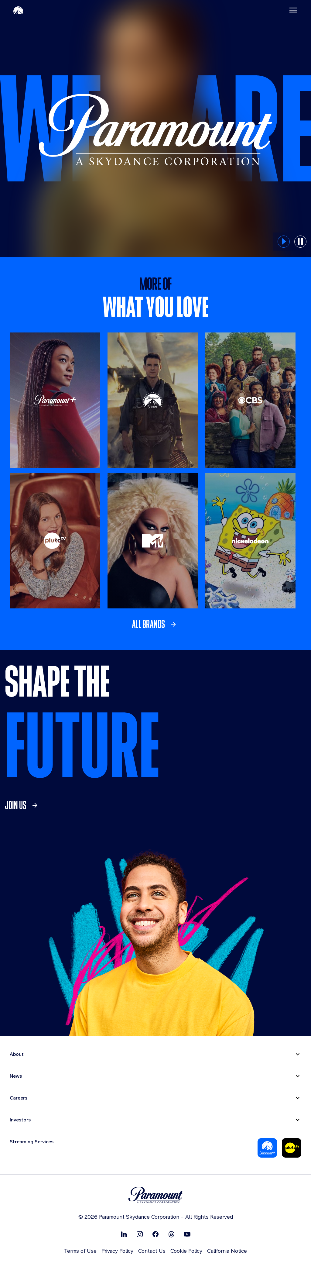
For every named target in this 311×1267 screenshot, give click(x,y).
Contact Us (152, 1251)
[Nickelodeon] (250, 540)
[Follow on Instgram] (139, 1234)
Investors (20, 1120)
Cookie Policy (186, 1251)
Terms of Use (80, 1251)
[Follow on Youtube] (187, 1234)
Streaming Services (31, 1142)
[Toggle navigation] (293, 10)
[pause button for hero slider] (300, 242)
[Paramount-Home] (18, 10)
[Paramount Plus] (267, 1148)
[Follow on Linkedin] (124, 1234)
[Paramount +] (55, 400)
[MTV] (153, 540)
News (16, 1076)
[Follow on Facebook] (155, 1234)
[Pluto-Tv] (291, 1148)
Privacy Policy (117, 1251)
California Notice (227, 1251)
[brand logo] (155, 1195)
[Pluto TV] (55, 540)
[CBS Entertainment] (250, 400)
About (17, 1054)
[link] (155, 624)
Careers (18, 1098)
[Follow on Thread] (171, 1234)
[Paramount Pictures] (153, 400)
